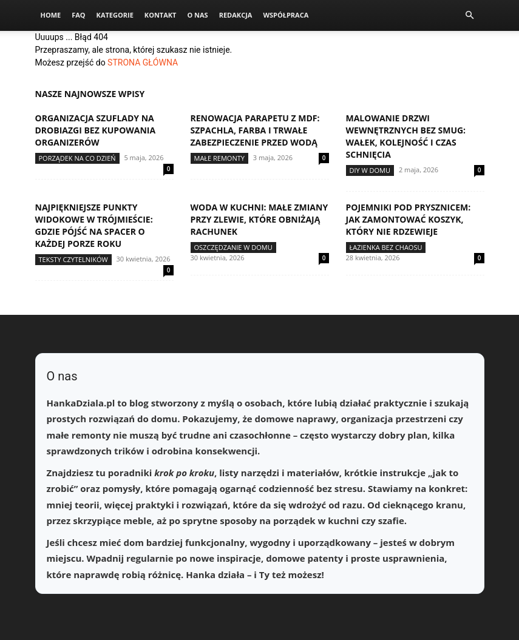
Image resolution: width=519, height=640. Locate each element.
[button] (469, 15)
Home (51, 14)
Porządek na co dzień (77, 158)
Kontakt (160, 14)
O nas (197, 14)
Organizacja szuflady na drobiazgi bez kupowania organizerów (95, 130)
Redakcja (236, 14)
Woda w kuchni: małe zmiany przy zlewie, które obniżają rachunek (259, 219)
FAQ (78, 14)
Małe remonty (219, 158)
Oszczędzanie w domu (233, 247)
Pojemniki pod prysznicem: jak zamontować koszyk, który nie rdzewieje (408, 219)
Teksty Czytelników (73, 259)
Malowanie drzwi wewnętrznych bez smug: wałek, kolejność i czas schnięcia (406, 136)
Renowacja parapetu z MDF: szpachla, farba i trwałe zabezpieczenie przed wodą (255, 130)
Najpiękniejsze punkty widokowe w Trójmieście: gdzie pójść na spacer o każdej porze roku (94, 225)
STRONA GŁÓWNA (142, 62)
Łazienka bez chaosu (386, 247)
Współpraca (285, 14)
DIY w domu (370, 170)
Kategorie (115, 14)
